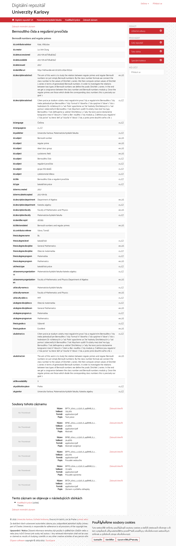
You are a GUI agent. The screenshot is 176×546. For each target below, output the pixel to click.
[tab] (146, 31)
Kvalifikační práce (72, 20)
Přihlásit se (136, 72)
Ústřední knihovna (41, 519)
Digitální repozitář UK (24, 20)
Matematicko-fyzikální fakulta (49, 20)
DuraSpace (50, 540)
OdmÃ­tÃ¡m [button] (109, 539)
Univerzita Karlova (24, 519)
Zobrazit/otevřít (116, 408)
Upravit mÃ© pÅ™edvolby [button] (127, 539)
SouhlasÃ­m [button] (98, 539)
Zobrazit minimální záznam (23, 26)
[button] (145, 3)
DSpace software (17, 540)
